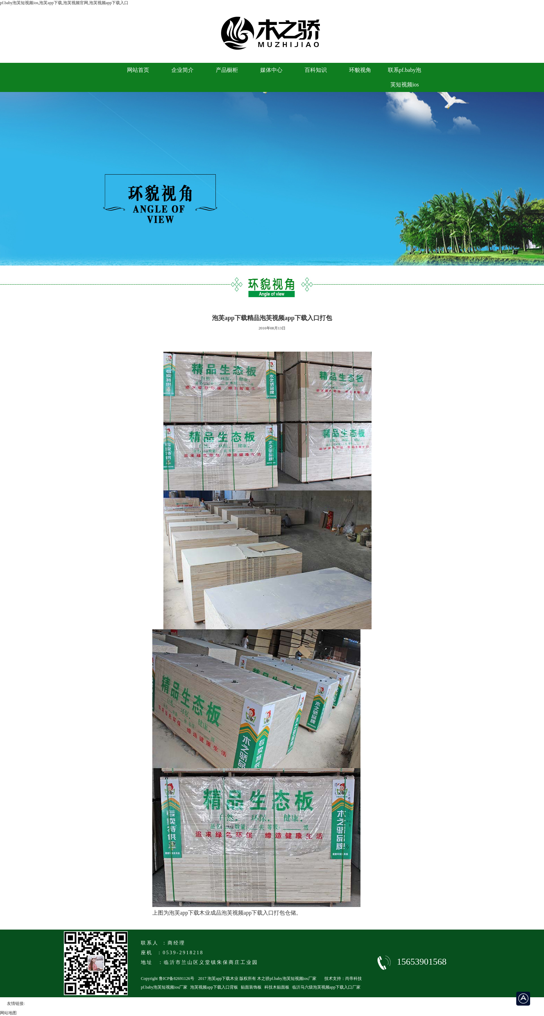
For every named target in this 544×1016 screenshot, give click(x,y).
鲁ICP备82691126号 (176, 978)
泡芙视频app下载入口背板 (214, 987)
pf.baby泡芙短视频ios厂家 (164, 987)
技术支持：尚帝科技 (343, 978)
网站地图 (8, 1012)
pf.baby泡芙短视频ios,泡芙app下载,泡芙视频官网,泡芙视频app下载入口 (64, 2)
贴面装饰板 (251, 987)
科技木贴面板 (276, 987)
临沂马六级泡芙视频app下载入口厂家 (326, 987)
